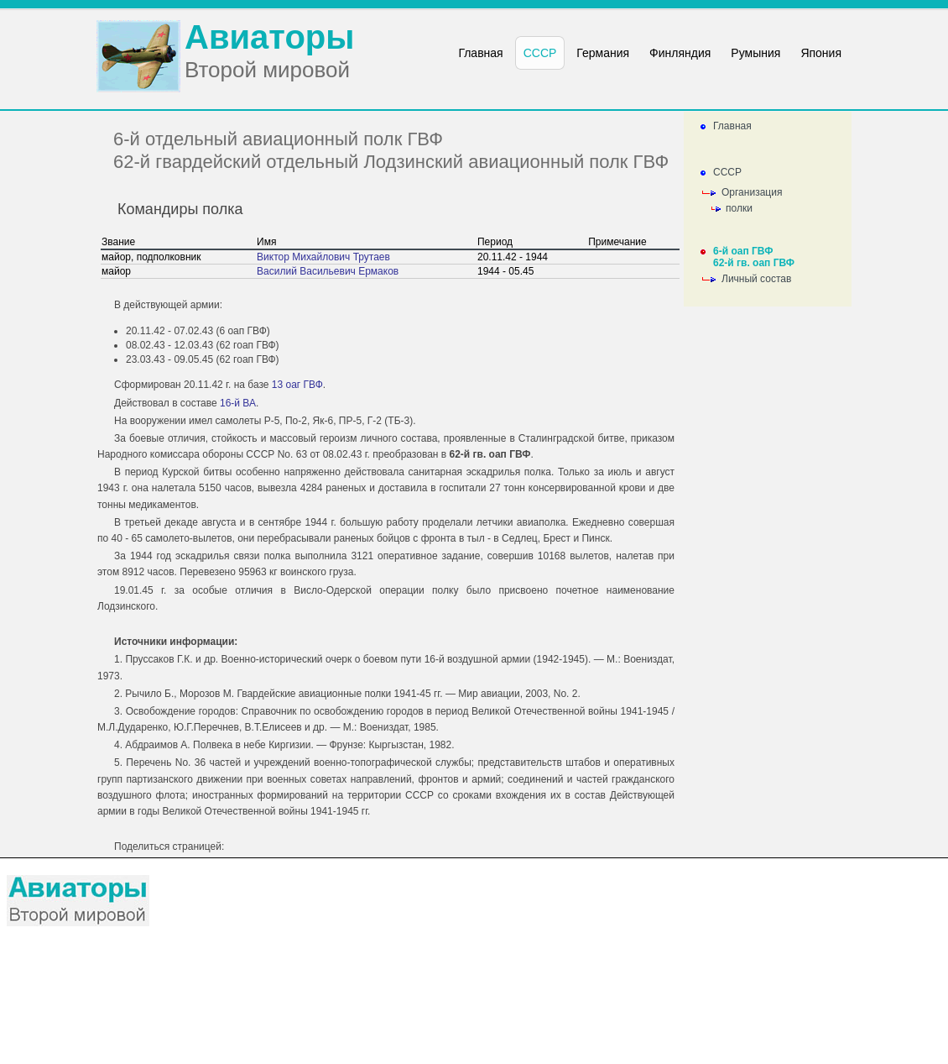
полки (739, 208)
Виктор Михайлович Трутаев (323, 257)
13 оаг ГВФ (297, 384)
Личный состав (756, 279)
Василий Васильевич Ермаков (327, 271)
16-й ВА (238, 403)
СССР (727, 172)
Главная (732, 126)
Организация (751, 192)
